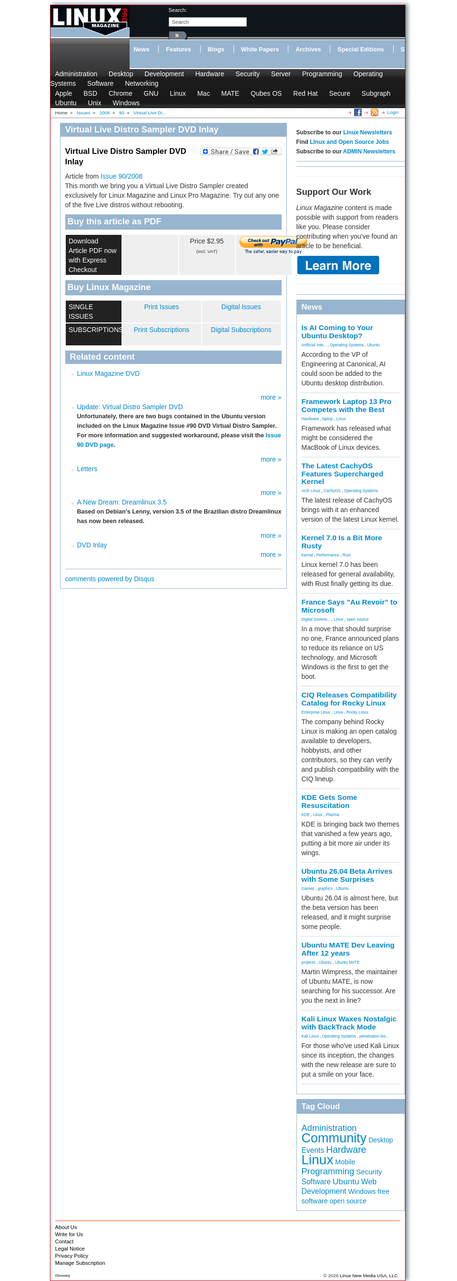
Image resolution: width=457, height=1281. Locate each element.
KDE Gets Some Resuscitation (329, 801)
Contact (64, 1241)
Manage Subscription (80, 1263)
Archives (308, 49)
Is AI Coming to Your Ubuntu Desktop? (337, 331)
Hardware (209, 74)
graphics (325, 888)
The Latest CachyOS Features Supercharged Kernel (343, 474)
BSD (90, 93)
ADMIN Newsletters (369, 151)
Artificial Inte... (314, 345)
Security (247, 74)
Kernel (307, 555)
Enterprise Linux (316, 712)
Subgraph (376, 93)
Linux (178, 93)
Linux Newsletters (367, 132)
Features (178, 49)
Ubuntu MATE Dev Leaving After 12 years (348, 949)
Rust (347, 555)
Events (313, 1150)
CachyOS (332, 490)
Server (281, 74)
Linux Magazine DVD (108, 373)
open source (357, 619)
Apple (63, 93)
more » (271, 397)
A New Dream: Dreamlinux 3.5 (122, 502)
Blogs (216, 49)
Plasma (332, 814)
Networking (141, 83)
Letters (87, 469)
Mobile (345, 1162)
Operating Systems (347, 345)
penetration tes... (374, 1036)
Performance (327, 555)
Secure (339, 93)
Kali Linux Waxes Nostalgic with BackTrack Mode (349, 1023)
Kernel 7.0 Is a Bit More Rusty (342, 542)
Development (164, 74)
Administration (76, 74)
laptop (327, 418)
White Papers (260, 49)
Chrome (120, 93)
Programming (322, 74)
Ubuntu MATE (347, 962)
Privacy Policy (72, 1256)
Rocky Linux (357, 712)
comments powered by (110, 579)
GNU (151, 93)
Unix (95, 103)
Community (334, 1138)
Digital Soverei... (316, 619)
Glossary (63, 1275)
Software (100, 83)
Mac (203, 93)
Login (393, 112)
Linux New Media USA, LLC (368, 1275)
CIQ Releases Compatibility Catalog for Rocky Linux (349, 699)
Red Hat (305, 93)
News (142, 49)
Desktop (121, 74)
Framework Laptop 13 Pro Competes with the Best (347, 405)
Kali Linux (310, 1036)
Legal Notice (70, 1248)
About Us (66, 1227)
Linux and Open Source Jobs (349, 142)
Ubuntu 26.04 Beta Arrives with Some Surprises (347, 875)
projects (308, 962)
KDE (306, 814)
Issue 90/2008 (121, 176)
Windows (126, 103)
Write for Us (69, 1234)
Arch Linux (311, 490)
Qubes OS (266, 93)
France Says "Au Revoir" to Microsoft (349, 606)
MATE (230, 93)
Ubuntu (66, 103)
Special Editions (360, 49)
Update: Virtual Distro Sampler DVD (130, 407)
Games (308, 888)
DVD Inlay (92, 545)
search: (178, 10)
